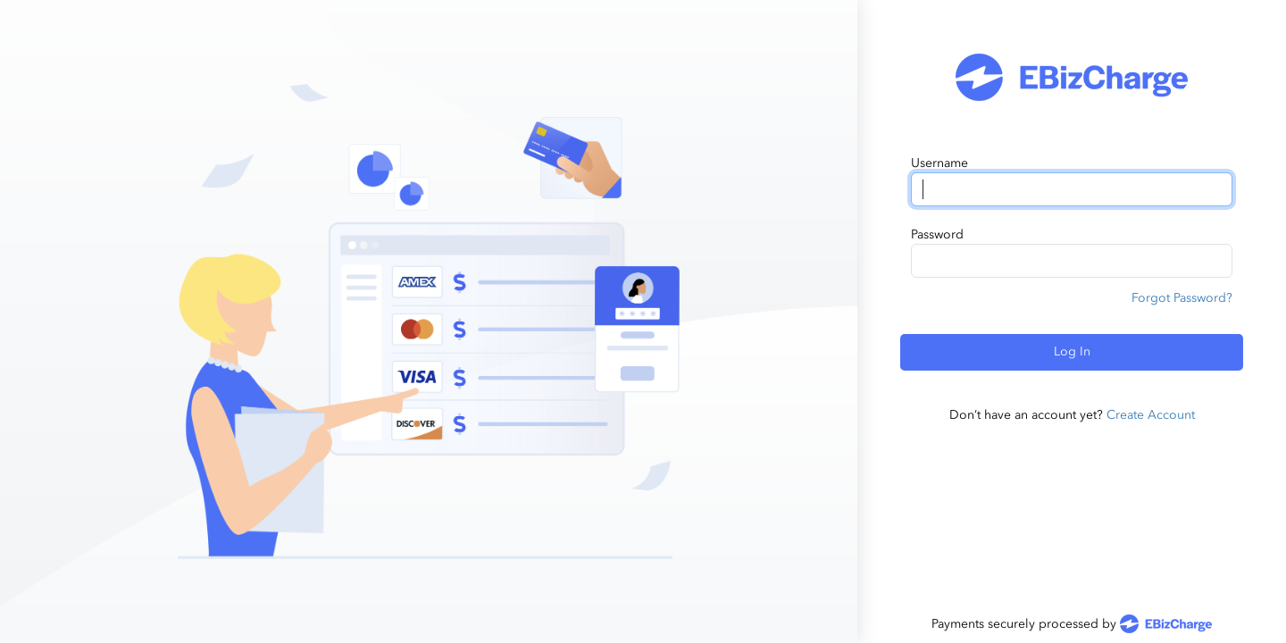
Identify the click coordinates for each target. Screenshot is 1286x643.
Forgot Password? (1182, 297)
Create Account (1150, 414)
